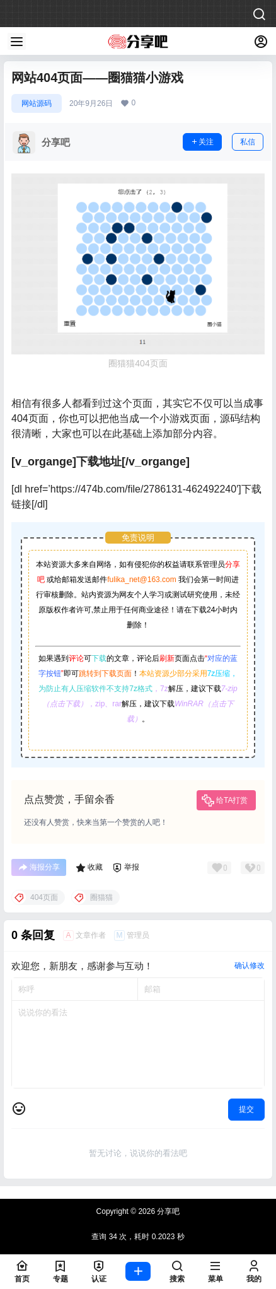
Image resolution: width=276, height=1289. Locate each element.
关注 (202, 141)
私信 (247, 141)
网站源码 (36, 103)
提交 (246, 1109)
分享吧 (167, 1211)
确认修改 (249, 965)
